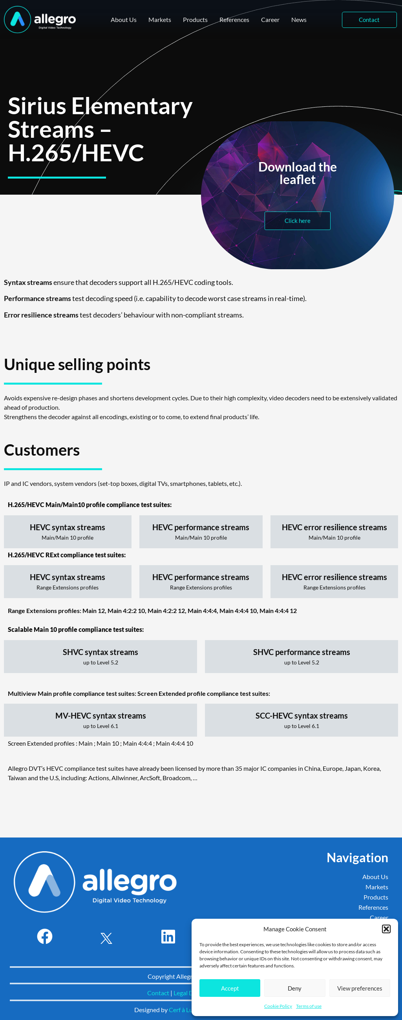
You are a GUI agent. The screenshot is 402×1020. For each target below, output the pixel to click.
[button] (386, 929)
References (234, 19)
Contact (158, 992)
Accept (230, 988)
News (299, 19)
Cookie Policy (278, 1006)
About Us (124, 19)
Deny (295, 988)
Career (270, 19)
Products (195, 19)
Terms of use (309, 1006)
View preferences (359, 988)
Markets (159, 19)
